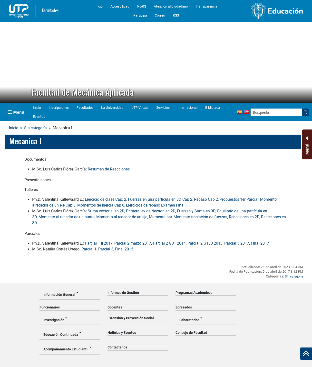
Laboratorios (189, 320)
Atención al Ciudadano (171, 6)
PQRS (141, 6)
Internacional (187, 107)
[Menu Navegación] (16, 112)
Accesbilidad (119, 6)
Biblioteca (212, 107)
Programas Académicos (194, 293)
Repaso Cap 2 (206, 199)
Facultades (85, 107)
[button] (7, 63)
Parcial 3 (105, 249)
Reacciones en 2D (244, 217)
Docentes (114, 307)
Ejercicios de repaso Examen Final (155, 205)
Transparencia (206, 6)
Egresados (184, 307)
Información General (59, 295)
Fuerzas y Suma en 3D (196, 211)
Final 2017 (260, 243)
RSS (176, 15)
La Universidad (112, 107)
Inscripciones (59, 107)
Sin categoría (35, 128)
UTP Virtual (139, 107)
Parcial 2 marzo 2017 (132, 243)
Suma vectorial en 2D (106, 211)
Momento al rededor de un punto (67, 217)
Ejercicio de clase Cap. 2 (105, 199)
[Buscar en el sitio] (305, 112)
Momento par (160, 217)
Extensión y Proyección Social (130, 318)
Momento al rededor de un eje (121, 217)
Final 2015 (124, 249)
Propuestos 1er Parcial (239, 199)
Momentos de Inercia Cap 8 (100, 205)
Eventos (39, 117)
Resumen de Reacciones (109, 169)
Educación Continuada (60, 335)
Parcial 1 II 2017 (99, 243)
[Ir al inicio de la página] (306, 353)
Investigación (53, 320)
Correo (160, 15)
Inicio (99, 6)
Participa (140, 15)
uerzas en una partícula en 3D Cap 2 (161, 199)
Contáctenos (117, 347)
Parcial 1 (89, 249)
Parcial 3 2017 (236, 243)
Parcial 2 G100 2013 (205, 243)
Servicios (163, 107)
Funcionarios (49, 307)
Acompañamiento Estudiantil (65, 349)
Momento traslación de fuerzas (200, 217)
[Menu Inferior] (306, 144)
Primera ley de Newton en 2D (150, 211)
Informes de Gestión (123, 293)
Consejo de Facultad (191, 333)
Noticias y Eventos (121, 333)
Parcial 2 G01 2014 (169, 243)
